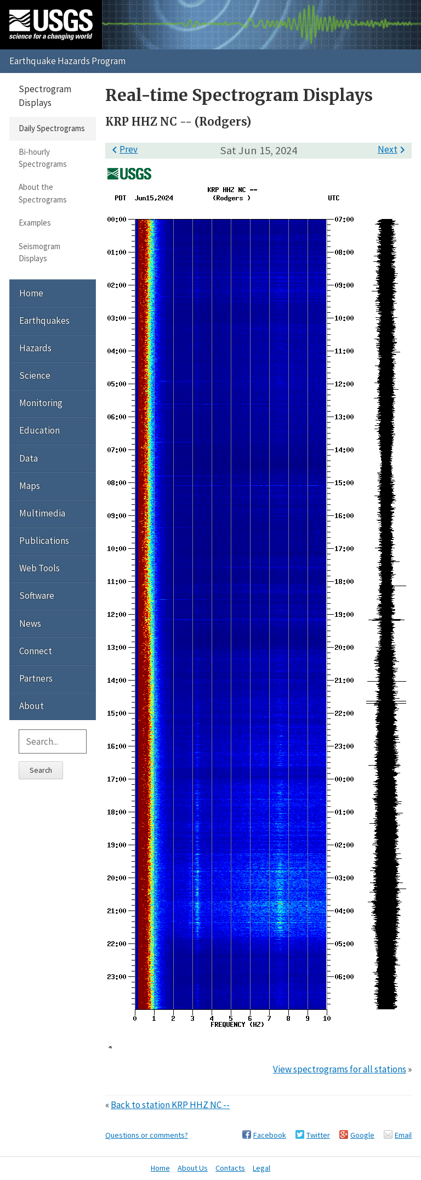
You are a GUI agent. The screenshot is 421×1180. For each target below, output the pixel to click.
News (30, 623)
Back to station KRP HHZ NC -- (170, 1105)
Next (393, 149)
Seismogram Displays (39, 252)
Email (403, 1135)
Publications (44, 541)
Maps (29, 486)
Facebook (269, 1135)
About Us (193, 1168)
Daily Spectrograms (52, 128)
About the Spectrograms (43, 193)
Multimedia (42, 513)
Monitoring (40, 403)
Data (28, 458)
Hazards (35, 348)
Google (362, 1135)
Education (39, 430)
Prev (123, 149)
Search (41, 770)
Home (31, 293)
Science (34, 375)
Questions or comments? (146, 1135)
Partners (36, 678)
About (31, 706)
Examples (35, 222)
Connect (35, 651)
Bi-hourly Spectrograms (43, 158)
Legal (261, 1168)
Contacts (230, 1168)
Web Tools (39, 568)
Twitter (318, 1135)
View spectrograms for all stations (339, 1069)
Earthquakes (44, 320)
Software (36, 595)
